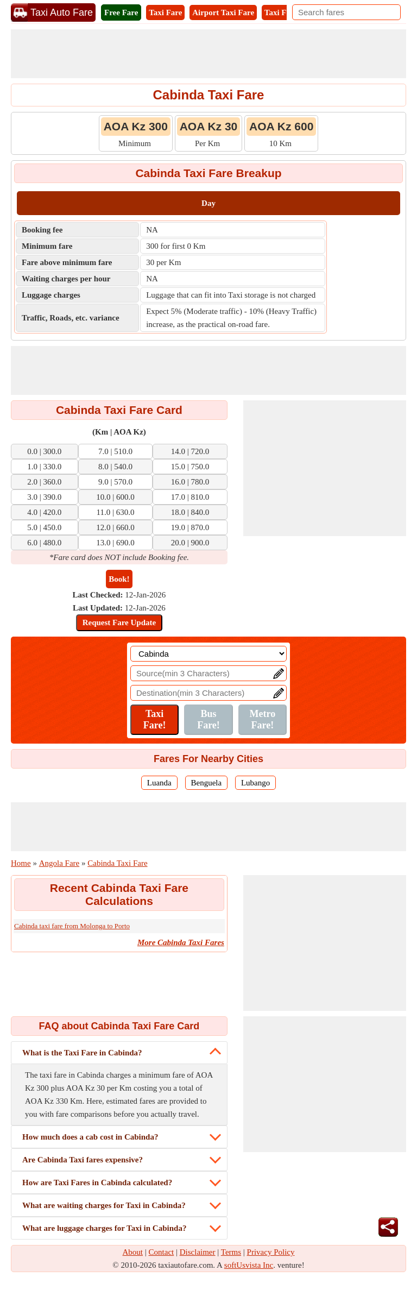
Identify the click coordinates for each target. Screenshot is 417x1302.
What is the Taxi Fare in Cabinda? (82, 1052)
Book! (119, 579)
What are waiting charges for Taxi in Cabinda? (104, 1205)
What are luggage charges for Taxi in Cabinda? (104, 1228)
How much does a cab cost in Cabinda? (90, 1137)
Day (208, 203)
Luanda (159, 782)
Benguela (206, 782)
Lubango (255, 782)
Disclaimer (198, 1252)
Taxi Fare (165, 12)
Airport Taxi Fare (223, 12)
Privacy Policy (271, 1252)
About (133, 1252)
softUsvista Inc (248, 1265)
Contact (161, 1252)
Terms (231, 1252)
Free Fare (121, 12)
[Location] (208, 654)
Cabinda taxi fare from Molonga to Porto (72, 926)
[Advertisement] (208, 53)
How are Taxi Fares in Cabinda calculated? (97, 1182)
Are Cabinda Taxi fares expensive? (82, 1159)
